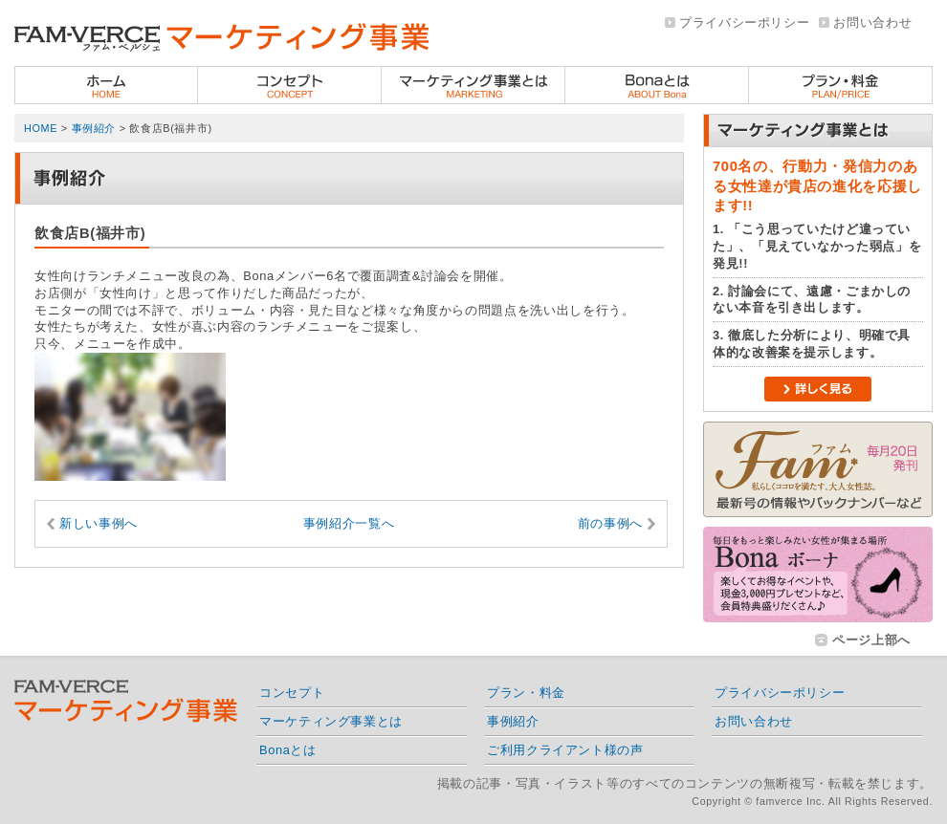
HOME (40, 128)
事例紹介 (94, 128)
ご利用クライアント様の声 (565, 750)
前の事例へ (610, 523)
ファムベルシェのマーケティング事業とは (473, 85)
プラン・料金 (841, 85)
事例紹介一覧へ (348, 523)
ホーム (106, 85)
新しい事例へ (98, 523)
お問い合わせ (872, 22)
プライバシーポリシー (744, 22)
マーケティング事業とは (331, 721)
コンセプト (290, 85)
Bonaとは (657, 85)
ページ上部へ (871, 640)
